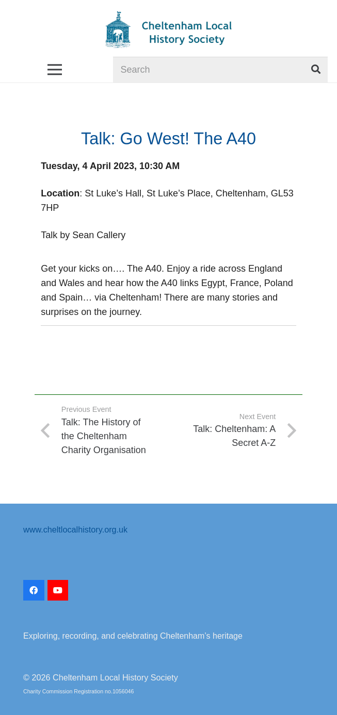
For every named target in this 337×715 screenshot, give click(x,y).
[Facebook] (33, 590)
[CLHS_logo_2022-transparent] (168, 30)
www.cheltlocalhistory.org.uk (75, 529)
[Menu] (55, 69)
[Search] (220, 69)
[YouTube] (58, 590)
